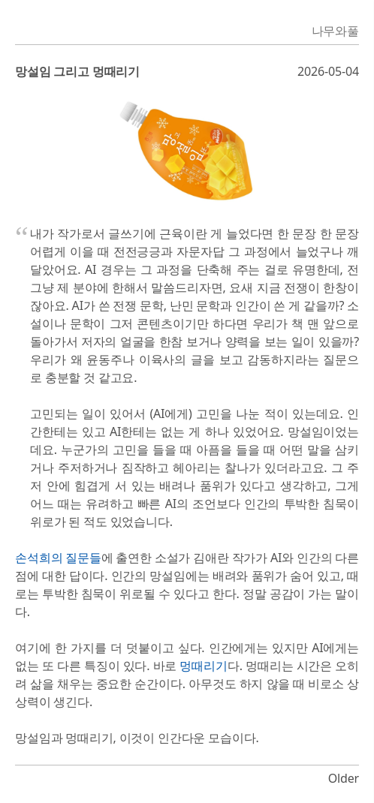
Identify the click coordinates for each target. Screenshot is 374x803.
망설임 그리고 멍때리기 (77, 71)
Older (343, 778)
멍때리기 (203, 665)
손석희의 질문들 (58, 557)
